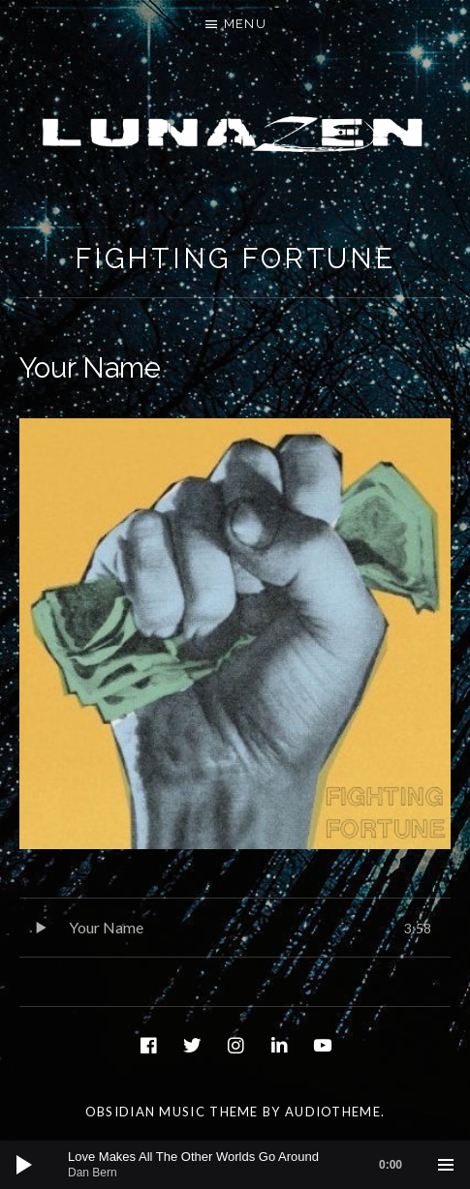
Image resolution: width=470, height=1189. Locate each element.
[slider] (244, 1165)
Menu (245, 23)
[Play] (24, 1164)
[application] (235, 1165)
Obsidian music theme (172, 1111)
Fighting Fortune (235, 258)
